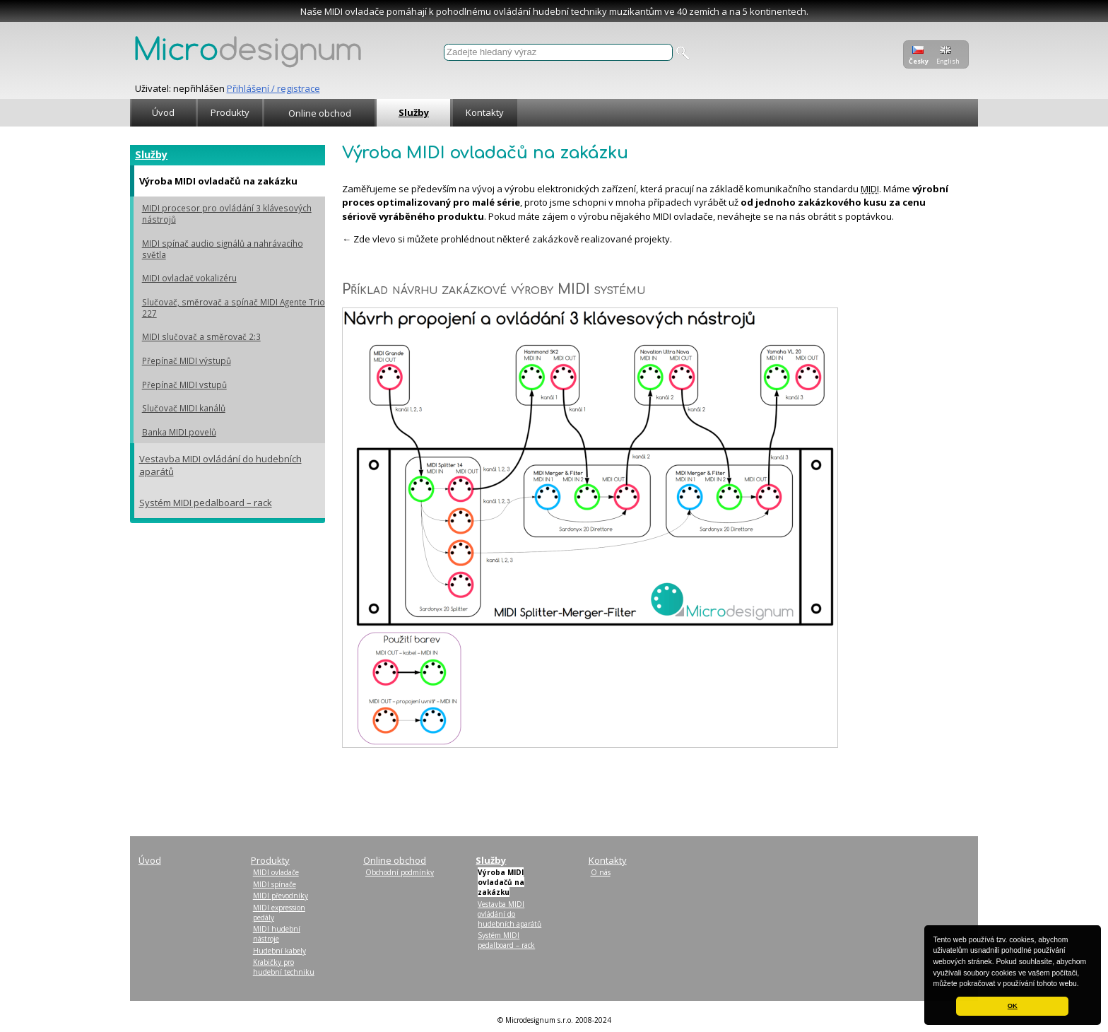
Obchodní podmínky (399, 872)
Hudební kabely (279, 951)
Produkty (230, 112)
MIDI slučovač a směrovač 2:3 (201, 336)
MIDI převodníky (280, 896)
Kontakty (485, 112)
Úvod (163, 112)
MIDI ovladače (276, 872)
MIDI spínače (274, 884)
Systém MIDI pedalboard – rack (205, 502)
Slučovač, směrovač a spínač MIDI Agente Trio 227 (233, 307)
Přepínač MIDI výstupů (186, 360)
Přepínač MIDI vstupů (184, 384)
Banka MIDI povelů (179, 432)
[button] (1082, 984)
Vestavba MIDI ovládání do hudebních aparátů (220, 465)
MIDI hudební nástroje (276, 934)
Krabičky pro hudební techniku (283, 967)
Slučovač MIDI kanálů (183, 408)
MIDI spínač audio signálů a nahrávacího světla (222, 249)
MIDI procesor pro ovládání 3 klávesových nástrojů (227, 213)
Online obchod (319, 113)
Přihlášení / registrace (273, 88)
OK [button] (1013, 1005)
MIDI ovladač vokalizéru (189, 277)
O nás (601, 872)
